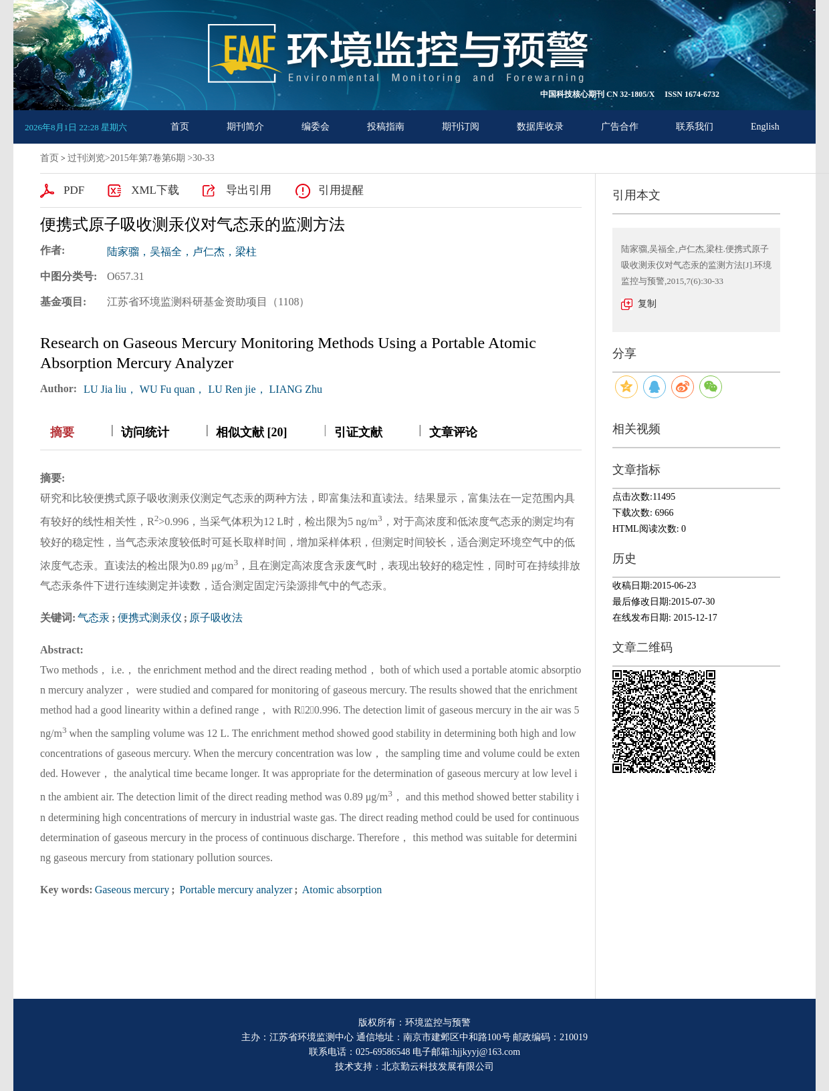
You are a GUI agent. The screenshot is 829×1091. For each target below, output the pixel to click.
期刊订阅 (460, 127)
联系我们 (694, 127)
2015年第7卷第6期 (147, 158)
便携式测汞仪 (150, 617)
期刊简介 (245, 127)
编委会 (316, 127)
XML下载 (155, 190)
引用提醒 (341, 190)
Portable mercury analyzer (235, 889)
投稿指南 (385, 127)
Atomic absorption (341, 889)
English (765, 127)
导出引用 (248, 190)
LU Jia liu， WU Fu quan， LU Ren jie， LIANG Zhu (203, 389)
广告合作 (619, 127)
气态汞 (94, 617)
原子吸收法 (216, 617)
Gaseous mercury (132, 889)
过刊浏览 (86, 158)
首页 (179, 127)
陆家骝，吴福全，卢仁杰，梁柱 (182, 251)
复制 (647, 304)
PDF (74, 190)
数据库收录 (540, 127)
